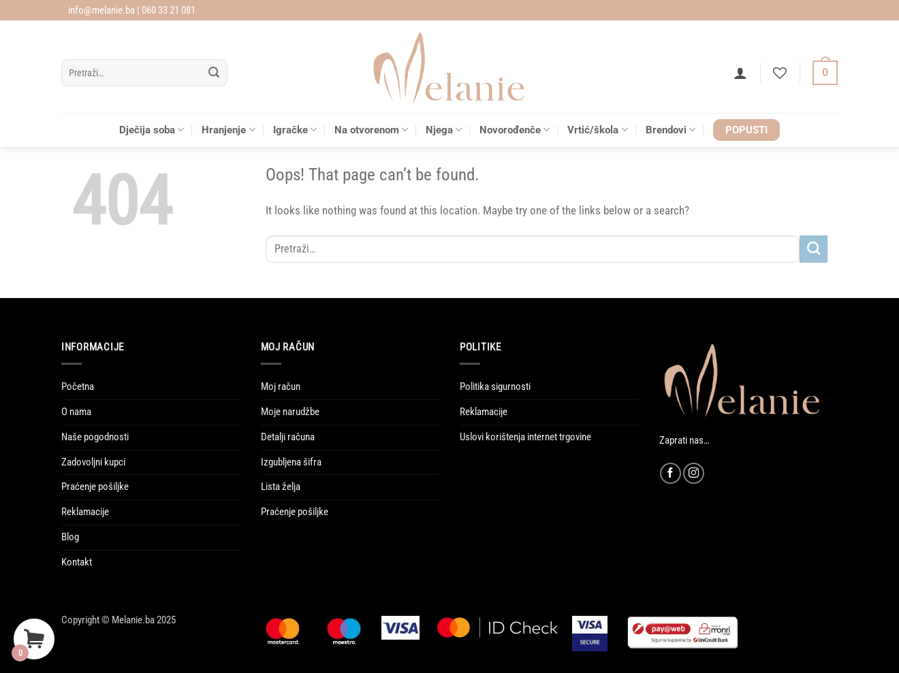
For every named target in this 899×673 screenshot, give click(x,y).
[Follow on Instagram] (693, 473)
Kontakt (76, 562)
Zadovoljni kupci (93, 462)
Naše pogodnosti (95, 437)
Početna (77, 386)
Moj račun (280, 386)
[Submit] (214, 73)
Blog (70, 537)
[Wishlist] (780, 73)
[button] (740, 73)
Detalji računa (288, 437)
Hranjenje (228, 129)
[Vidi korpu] (825, 73)
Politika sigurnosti (495, 386)
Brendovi (670, 129)
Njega (444, 129)
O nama (76, 412)
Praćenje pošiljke (95, 486)
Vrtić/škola (597, 129)
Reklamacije (85, 512)
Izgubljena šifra (291, 462)
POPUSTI (746, 130)
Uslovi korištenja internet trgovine (525, 437)
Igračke (295, 129)
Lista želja (280, 486)
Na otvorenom (371, 129)
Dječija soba (151, 129)
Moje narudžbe (290, 412)
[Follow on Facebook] (670, 473)
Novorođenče (514, 129)
